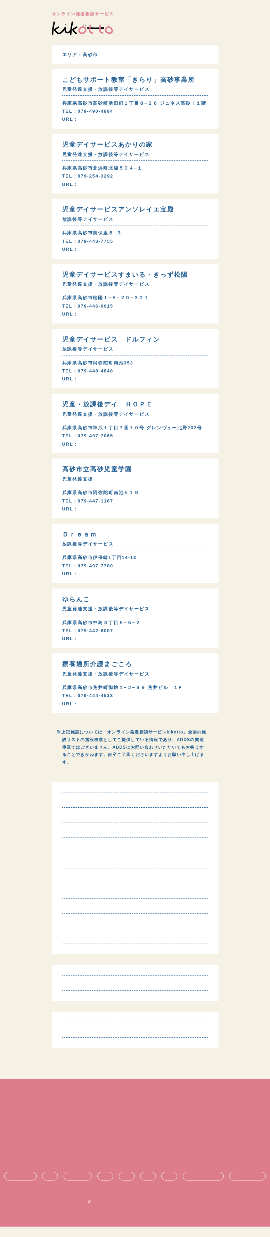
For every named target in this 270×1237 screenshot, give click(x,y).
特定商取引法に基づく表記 (135, 1129)
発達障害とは (20, 1186)
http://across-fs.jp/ (104, 451)
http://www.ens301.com (110, 249)
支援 (127, 1186)
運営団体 (135, 1152)
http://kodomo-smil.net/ (111, 646)
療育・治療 (77, 1186)
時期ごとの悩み (247, 1186)
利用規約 (135, 1117)
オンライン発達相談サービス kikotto (138, 1212)
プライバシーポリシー (135, 1140)
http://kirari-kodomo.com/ (114, 119)
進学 (148, 1186)
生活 (105, 1186)
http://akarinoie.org (105, 184)
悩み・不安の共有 (203, 1186)
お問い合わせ (135, 1164)
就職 (169, 1186)
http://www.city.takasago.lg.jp (120, 516)
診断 (50, 1186)
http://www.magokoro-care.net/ (121, 711)
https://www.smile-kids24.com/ (121, 314)
